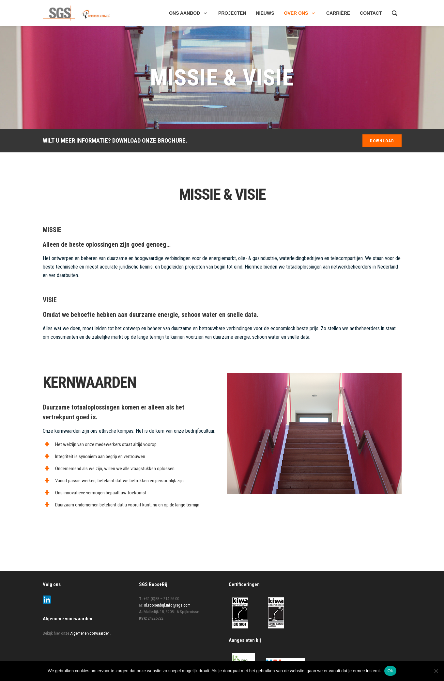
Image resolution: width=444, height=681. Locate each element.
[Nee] (436, 671)
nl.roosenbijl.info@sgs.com (167, 605)
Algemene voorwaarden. (90, 633)
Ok (390, 670)
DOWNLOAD (382, 140)
